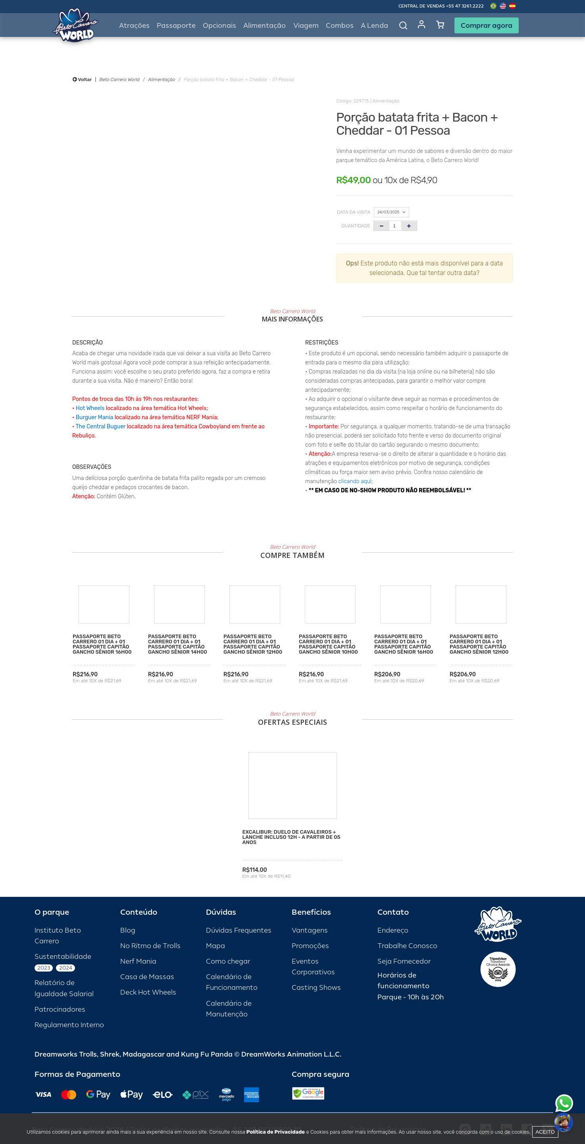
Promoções (310, 946)
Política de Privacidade (275, 1132)
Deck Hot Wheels (148, 992)
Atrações (134, 25)
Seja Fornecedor (404, 961)
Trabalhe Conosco (407, 946)
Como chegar (228, 961)
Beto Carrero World (119, 79)
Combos (340, 25)
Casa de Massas (147, 977)
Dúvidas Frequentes (238, 930)
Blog (127, 930)
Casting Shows (316, 987)
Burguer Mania (94, 417)
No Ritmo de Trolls (150, 946)
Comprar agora (486, 25)
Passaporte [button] (176, 25)
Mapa (215, 946)
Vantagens (310, 930)
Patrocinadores (60, 1009)
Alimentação (264, 25)
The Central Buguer (100, 426)
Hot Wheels (90, 408)
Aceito (545, 1132)
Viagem (306, 25)
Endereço (392, 930)
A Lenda (374, 25)
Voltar (82, 79)
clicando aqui (355, 481)
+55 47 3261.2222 (465, 6)
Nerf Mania (138, 961)
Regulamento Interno (69, 1025)
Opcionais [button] (219, 25)
